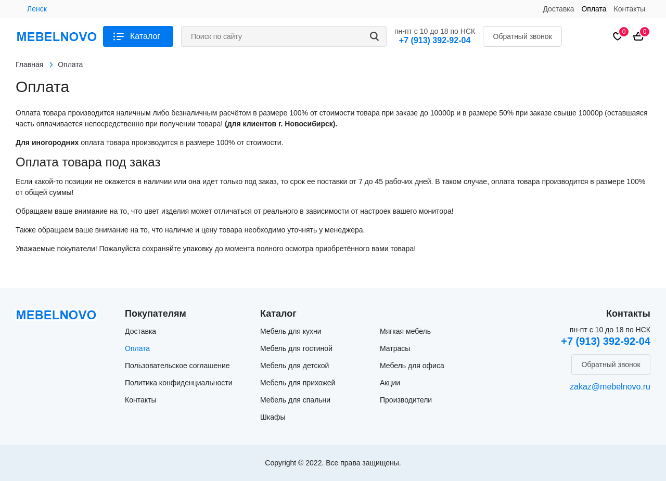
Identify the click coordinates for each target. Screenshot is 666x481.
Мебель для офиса (412, 365)
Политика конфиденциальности (179, 383)
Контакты (629, 9)
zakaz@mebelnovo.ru (610, 386)
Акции (390, 383)
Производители (406, 400)
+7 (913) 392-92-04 (434, 40)
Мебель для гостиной (296, 348)
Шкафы (273, 417)
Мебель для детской (294, 365)
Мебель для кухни (291, 331)
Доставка (558, 9)
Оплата (593, 9)
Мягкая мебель (405, 331)
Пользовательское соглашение (177, 365)
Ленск (37, 9)
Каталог (145, 36)
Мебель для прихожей (297, 383)
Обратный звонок (522, 36)
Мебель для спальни (295, 400)
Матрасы (395, 348)
